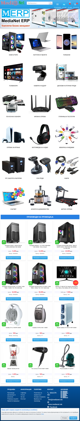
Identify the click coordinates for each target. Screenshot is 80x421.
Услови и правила (39, 397)
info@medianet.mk (55, 400)
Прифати (73, 418)
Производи (10, 393)
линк (42, 414)
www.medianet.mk (54, 404)
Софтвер (23, 393)
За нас (23, 397)
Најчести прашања (13, 401)
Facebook (53, 407)
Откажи (64, 418)
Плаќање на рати (12, 399)
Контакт (23, 399)
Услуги (23, 395)
